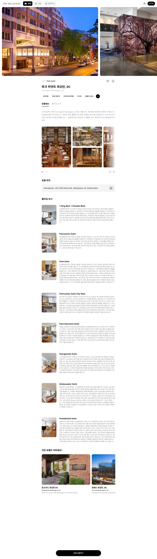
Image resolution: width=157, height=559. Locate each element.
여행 (38, 3)
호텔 (28, 3)
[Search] (145, 4)
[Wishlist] (107, 81)
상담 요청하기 (79, 553)
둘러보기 (50, 3)
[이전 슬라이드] (110, 171)
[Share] (113, 81)
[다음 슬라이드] (113, 171)
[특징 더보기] (98, 96)
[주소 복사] (111, 188)
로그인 (151, 3)
